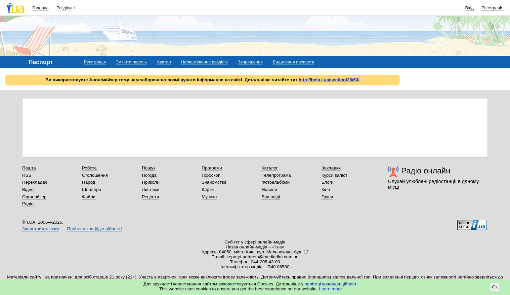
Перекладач (34, 182)
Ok (495, 286)
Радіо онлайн (425, 170)
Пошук (148, 168)
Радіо (27, 203)
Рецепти (150, 196)
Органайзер (34, 196)
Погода (149, 175)
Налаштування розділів (204, 61)
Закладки (331, 168)
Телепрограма (276, 175)
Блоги (327, 182)
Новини (269, 189)
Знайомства (214, 182)
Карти (208, 189)
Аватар (164, 61)
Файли (89, 196)
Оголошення (95, 175)
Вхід (469, 7)
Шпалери (91, 189)
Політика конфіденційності (94, 228)
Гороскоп (211, 175)
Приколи (150, 182)
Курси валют (334, 175)
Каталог (270, 168)
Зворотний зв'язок (40, 228)
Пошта (29, 168)
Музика (209, 196)
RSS (26, 175)
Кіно (325, 189)
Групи (327, 196)
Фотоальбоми (276, 182)
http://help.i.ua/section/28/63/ (329, 79)
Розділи (64, 7)
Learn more (330, 288)
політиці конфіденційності (331, 283)
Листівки (150, 189)
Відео (28, 189)
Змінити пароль (131, 61)
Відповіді (271, 196)
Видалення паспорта (294, 61)
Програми (212, 168)
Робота (89, 168)
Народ (88, 182)
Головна (40, 7)
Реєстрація (492, 7)
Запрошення (250, 61)
